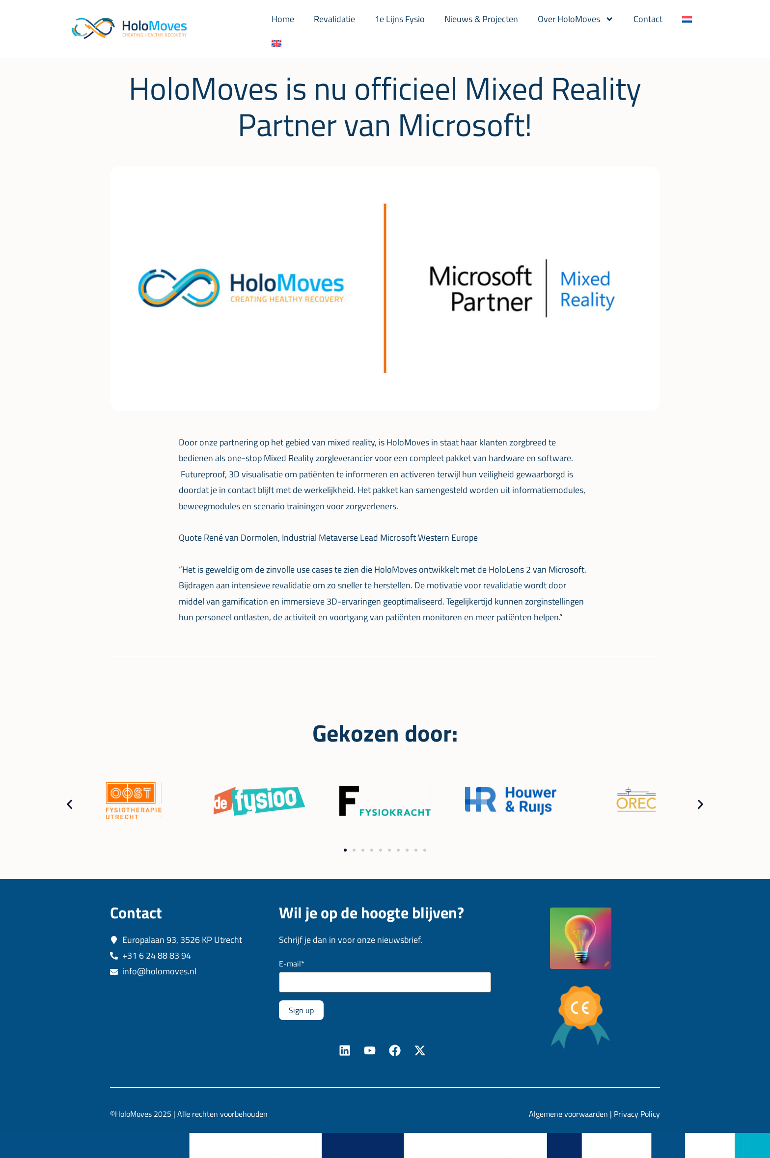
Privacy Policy (637, 1113)
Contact (647, 19)
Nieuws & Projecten (481, 19)
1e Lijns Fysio (400, 19)
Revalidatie (334, 19)
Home (283, 19)
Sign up (301, 1009)
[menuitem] (687, 19)
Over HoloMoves (576, 19)
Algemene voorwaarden (568, 1113)
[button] (69, 804)
